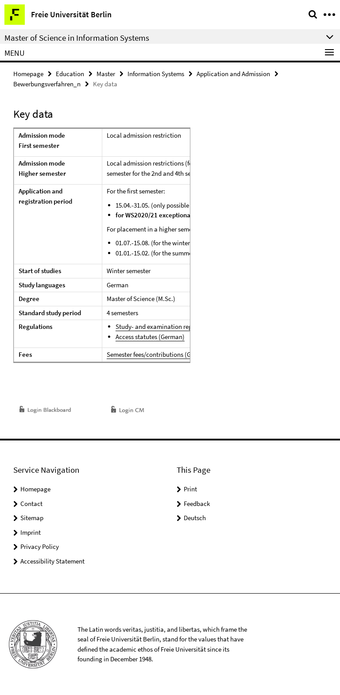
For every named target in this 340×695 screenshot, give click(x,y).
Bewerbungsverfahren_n (47, 84)
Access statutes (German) (150, 336)
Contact (31, 503)
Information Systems (156, 74)
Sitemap (31, 518)
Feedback (197, 503)
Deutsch (195, 518)
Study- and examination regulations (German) (179, 326)
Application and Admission (233, 74)
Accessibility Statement (52, 561)
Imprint (30, 532)
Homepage (28, 74)
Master (106, 74)
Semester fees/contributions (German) (159, 354)
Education (70, 74)
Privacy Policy (39, 546)
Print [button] (190, 489)
